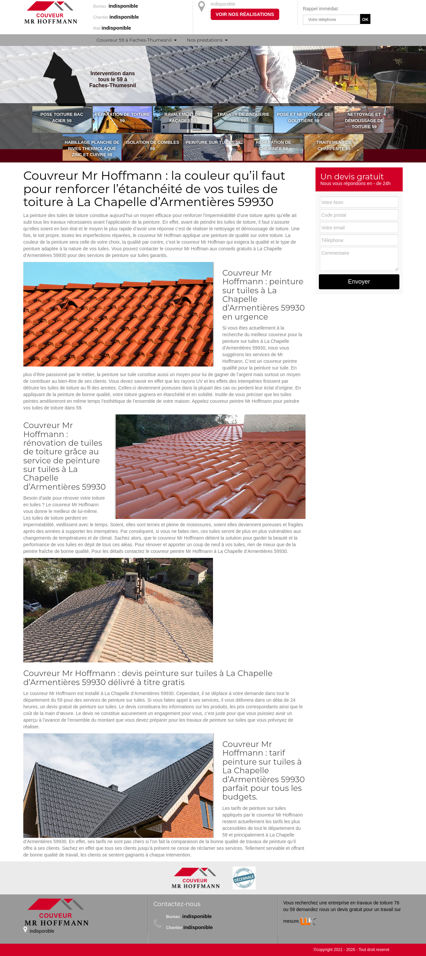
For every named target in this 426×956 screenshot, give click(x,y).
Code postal (333, 215)
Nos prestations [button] (205, 40)
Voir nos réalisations (245, 14)
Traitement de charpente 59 (334, 145)
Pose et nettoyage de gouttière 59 (303, 117)
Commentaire (335, 253)
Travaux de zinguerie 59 (243, 117)
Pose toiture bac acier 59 (62, 117)
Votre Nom (332, 202)
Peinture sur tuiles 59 (213, 142)
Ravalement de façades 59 (182, 117)
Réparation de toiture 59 (122, 117)
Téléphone (332, 240)
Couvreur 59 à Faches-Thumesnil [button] (134, 40)
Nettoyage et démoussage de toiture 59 (364, 120)
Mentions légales (170, 938)
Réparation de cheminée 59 (273, 145)
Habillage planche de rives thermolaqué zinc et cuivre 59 (92, 148)
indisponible (223, 4)
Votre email (333, 227)
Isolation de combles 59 (152, 145)
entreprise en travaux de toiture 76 (363, 902)
